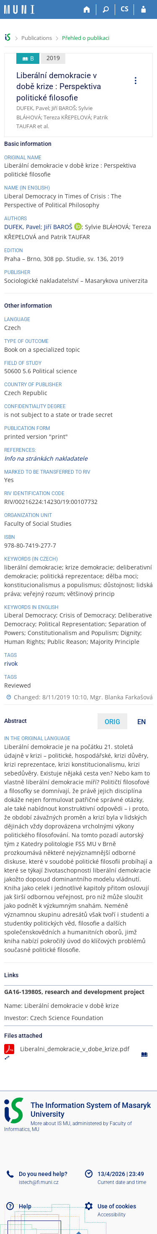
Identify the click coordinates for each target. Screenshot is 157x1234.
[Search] (105, 9)
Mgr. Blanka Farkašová (121, 697)
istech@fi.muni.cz (39, 1182)
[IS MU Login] (143, 9)
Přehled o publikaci (85, 38)
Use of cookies (117, 1206)
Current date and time (122, 1182)
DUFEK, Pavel (22, 227)
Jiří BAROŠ (59, 227)
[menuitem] (133, 81)
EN (141, 722)
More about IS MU (50, 1123)
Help (25, 1206)
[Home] (86, 9)
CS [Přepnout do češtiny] (125, 8)
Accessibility (112, 1215)
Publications (36, 38)
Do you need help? (43, 1174)
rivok (11, 663)
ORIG (112, 722)
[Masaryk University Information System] (19, 9)
